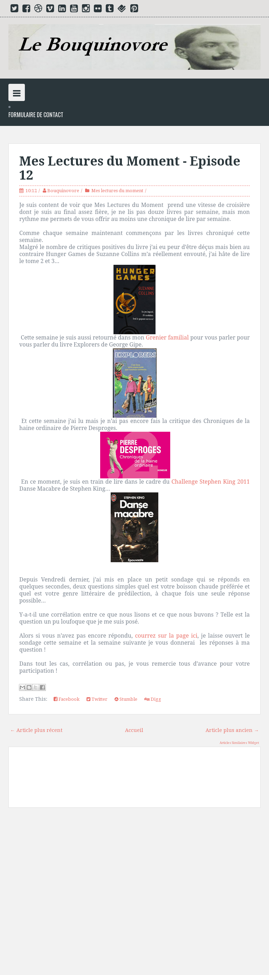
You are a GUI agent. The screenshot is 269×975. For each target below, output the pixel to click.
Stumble (126, 699)
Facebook (67, 699)
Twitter (97, 699)
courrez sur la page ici (166, 635)
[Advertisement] (134, 894)
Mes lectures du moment (117, 190)
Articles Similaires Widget (239, 743)
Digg (152, 699)
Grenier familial (167, 337)
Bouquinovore (63, 190)
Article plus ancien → (232, 730)
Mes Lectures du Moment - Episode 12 (129, 168)
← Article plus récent (36, 730)
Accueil (134, 730)
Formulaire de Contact (35, 115)
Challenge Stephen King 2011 (211, 481)
